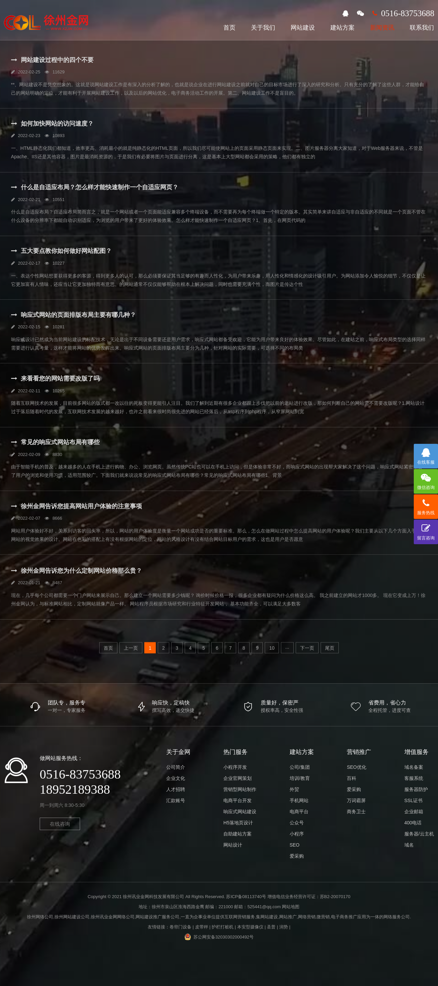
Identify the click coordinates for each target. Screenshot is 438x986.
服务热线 (426, 504)
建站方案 (342, 27)
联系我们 (422, 27)
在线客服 (426, 454)
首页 (229, 27)
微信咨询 (426, 479)
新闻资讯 (382, 27)
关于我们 (263, 27)
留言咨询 (426, 530)
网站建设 (303, 27)
